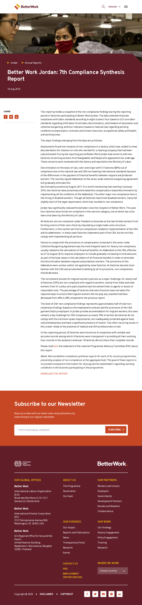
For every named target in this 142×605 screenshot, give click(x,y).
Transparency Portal (74, 542)
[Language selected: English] (114, 6)
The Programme (71, 486)
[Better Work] (112, 463)
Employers (103, 491)
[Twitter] (95, 594)
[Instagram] (111, 594)
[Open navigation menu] (126, 6)
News (66, 537)
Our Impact (69, 527)
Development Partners (110, 501)
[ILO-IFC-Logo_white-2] (22, 464)
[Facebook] (87, 594)
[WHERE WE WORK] (113, 570)
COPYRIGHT (66, 594)
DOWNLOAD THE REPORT (54, 373)
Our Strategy (104, 527)
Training (102, 542)
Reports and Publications (76, 532)
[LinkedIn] (120, 594)
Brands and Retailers (109, 506)
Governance (69, 491)
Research (68, 547)
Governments (105, 496)
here (56, 346)
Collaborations (105, 511)
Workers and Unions (108, 486)
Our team (68, 496)
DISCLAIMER (46, 594)
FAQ (65, 568)
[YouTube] (103, 594)
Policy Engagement (108, 537)
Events (66, 552)
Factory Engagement (108, 532)
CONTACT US (70, 563)
